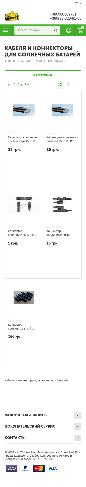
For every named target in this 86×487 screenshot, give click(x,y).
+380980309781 (63, 14)
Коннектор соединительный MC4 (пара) (23, 233)
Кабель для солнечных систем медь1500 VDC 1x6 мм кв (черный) (24, 139)
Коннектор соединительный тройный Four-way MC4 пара (20, 326)
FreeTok (47, 459)
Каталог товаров (5, 30)
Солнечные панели (49, 60)
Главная (11, 60)
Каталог (26, 60)
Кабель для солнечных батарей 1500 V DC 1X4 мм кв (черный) (62, 139)
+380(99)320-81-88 (65, 18)
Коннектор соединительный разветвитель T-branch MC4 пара (62, 233)
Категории (42, 75)
